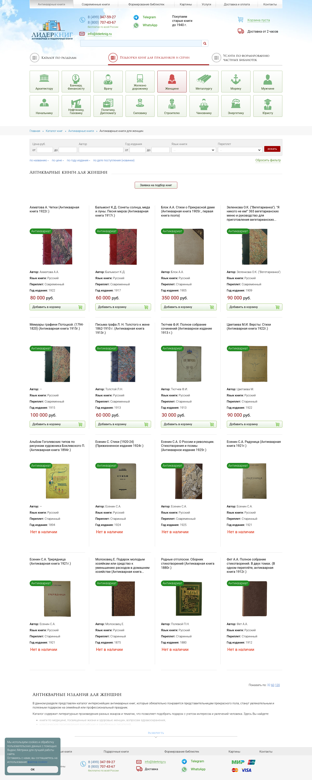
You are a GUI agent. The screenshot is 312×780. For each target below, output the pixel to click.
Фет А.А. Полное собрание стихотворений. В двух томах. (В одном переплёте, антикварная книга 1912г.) (251, 565)
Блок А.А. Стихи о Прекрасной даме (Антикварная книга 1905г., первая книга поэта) (188, 211)
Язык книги (179, 144)
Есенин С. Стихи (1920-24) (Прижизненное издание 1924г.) (119, 444)
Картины (185, 4)
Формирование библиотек (146, 4)
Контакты (270, 4)
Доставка (152, 769)
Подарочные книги (116, 751)
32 (269, 685)
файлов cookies (38, 762)
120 (277, 685)
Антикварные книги (51, 4)
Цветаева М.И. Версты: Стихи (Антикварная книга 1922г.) (249, 326)
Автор (83, 144)
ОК (32, 769)
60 (273, 685)
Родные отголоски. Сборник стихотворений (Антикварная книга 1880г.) (187, 563)
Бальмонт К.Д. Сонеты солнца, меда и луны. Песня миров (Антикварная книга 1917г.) (122, 211)
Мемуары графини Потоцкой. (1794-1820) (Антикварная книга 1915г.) (57, 326)
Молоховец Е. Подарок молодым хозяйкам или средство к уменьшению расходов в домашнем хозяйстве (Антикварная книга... (122, 565)
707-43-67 (109, 23)
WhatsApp (155, 25)
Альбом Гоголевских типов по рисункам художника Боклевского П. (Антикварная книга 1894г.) (57, 446)
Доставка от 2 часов (263, 31)
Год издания (133, 144)
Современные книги (95, 4)
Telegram (154, 17)
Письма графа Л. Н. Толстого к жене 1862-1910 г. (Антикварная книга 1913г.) (122, 328)
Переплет (224, 144)
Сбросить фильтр (268, 160)
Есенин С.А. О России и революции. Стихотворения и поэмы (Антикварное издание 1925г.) (187, 446)
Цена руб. (39, 144)
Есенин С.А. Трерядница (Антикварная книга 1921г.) (50, 561)
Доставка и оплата (237, 4)
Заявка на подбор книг (156, 185)
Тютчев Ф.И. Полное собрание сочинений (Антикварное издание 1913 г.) (186, 328)
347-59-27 (109, 17)
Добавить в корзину (57, 307)
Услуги (206, 4)
